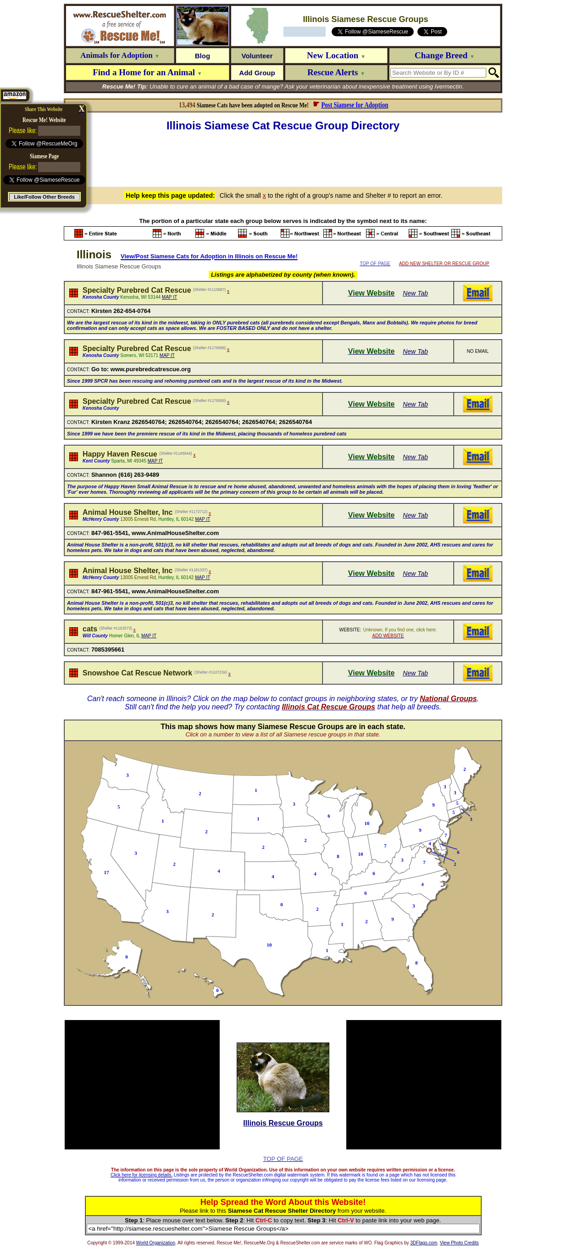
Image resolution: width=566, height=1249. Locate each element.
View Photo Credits (459, 1242)
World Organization (155, 1242)
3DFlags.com (423, 1242)
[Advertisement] (283, 157)
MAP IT (169, 297)
